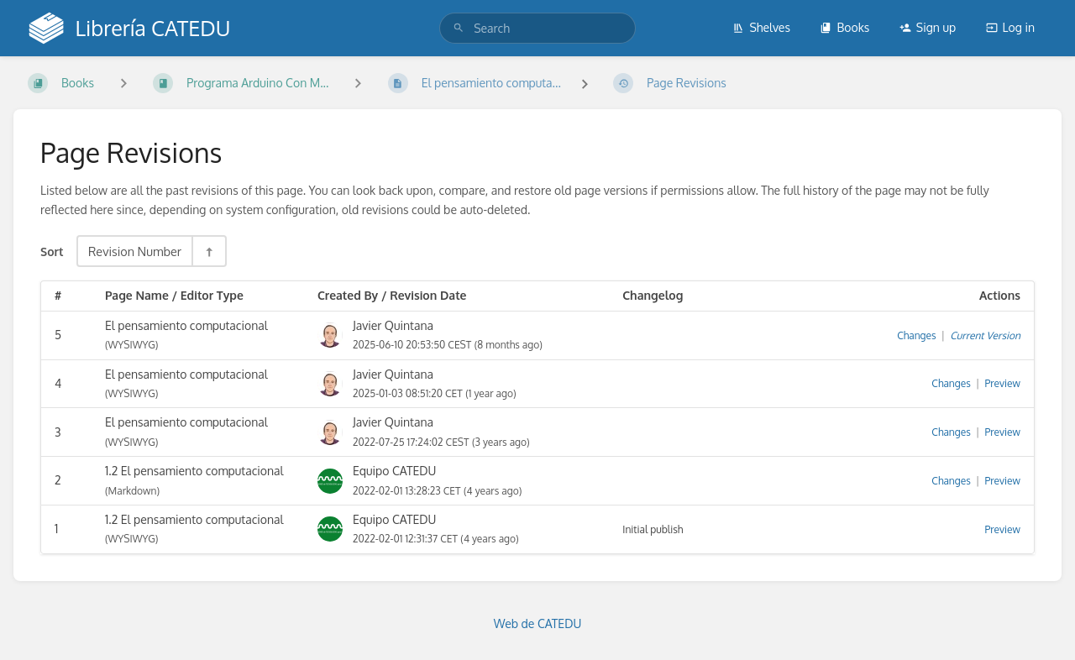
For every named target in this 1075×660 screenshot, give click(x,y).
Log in (1010, 27)
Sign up (927, 27)
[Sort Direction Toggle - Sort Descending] (208, 251)
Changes (916, 335)
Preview (1002, 383)
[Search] (458, 28)
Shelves (761, 27)
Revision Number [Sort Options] (134, 251)
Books (844, 27)
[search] (537, 28)
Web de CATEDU (538, 623)
